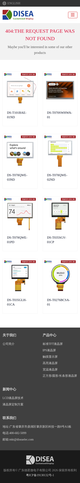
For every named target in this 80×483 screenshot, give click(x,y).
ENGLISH (13, 3)
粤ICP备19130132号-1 (40, 475)
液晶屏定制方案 (13, 404)
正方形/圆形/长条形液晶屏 (60, 375)
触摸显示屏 (50, 356)
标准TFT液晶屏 (53, 344)
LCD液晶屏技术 (13, 398)
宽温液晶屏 (50, 369)
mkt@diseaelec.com (21, 439)
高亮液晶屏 (50, 363)
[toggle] (72, 15)
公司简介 (9, 344)
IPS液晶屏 (49, 350)
